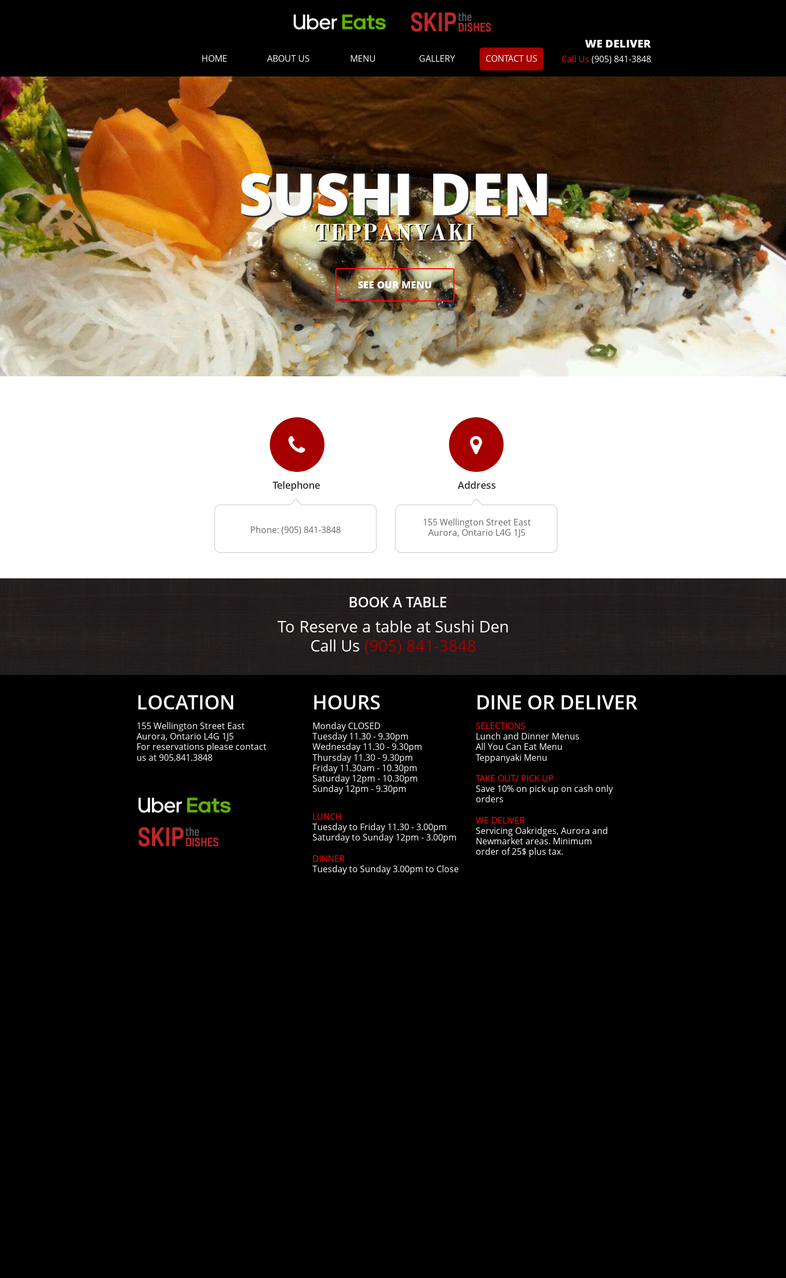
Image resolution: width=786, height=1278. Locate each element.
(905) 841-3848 (621, 59)
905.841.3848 (185, 758)
